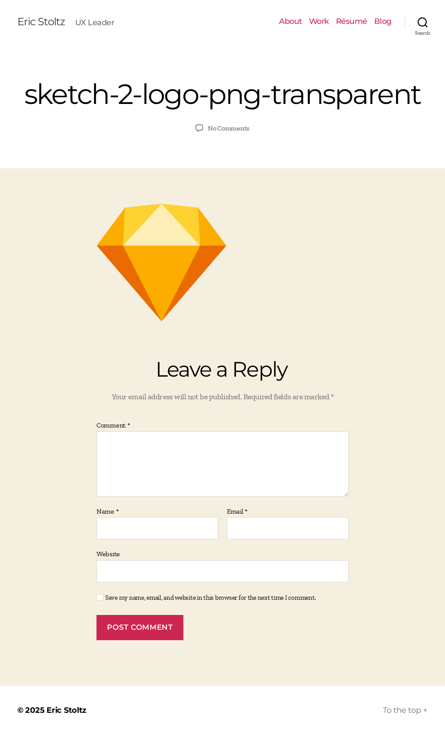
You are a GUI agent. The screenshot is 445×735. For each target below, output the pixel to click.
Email (237, 511)
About (290, 21)
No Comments (228, 128)
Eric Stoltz (41, 22)
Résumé (351, 21)
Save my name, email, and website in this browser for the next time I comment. (210, 597)
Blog (383, 21)
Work (319, 21)
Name (107, 511)
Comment (113, 425)
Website (108, 554)
